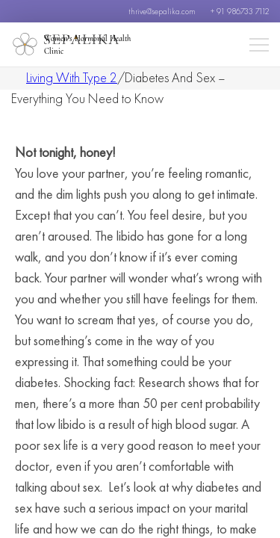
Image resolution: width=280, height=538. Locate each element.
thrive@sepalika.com (162, 11)
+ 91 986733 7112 (240, 11)
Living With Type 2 (71, 77)
